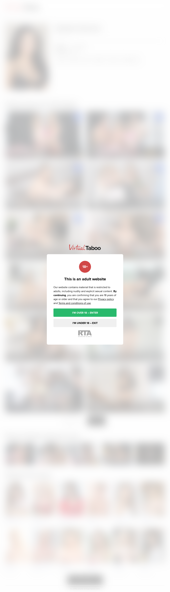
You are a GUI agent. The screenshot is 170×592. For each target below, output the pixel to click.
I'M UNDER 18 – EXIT (85, 323)
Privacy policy (106, 299)
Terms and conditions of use (74, 303)
